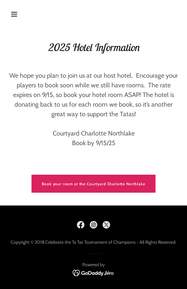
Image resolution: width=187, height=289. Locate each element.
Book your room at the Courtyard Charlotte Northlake (93, 183)
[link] (80, 224)
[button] (15, 14)
